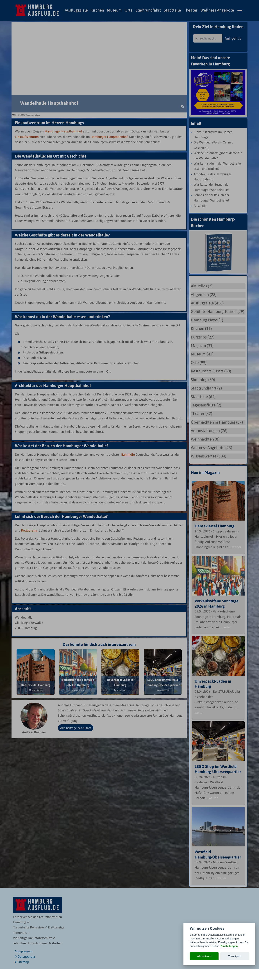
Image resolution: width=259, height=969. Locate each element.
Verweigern (234, 956)
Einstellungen (229, 946)
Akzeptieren (204, 956)
